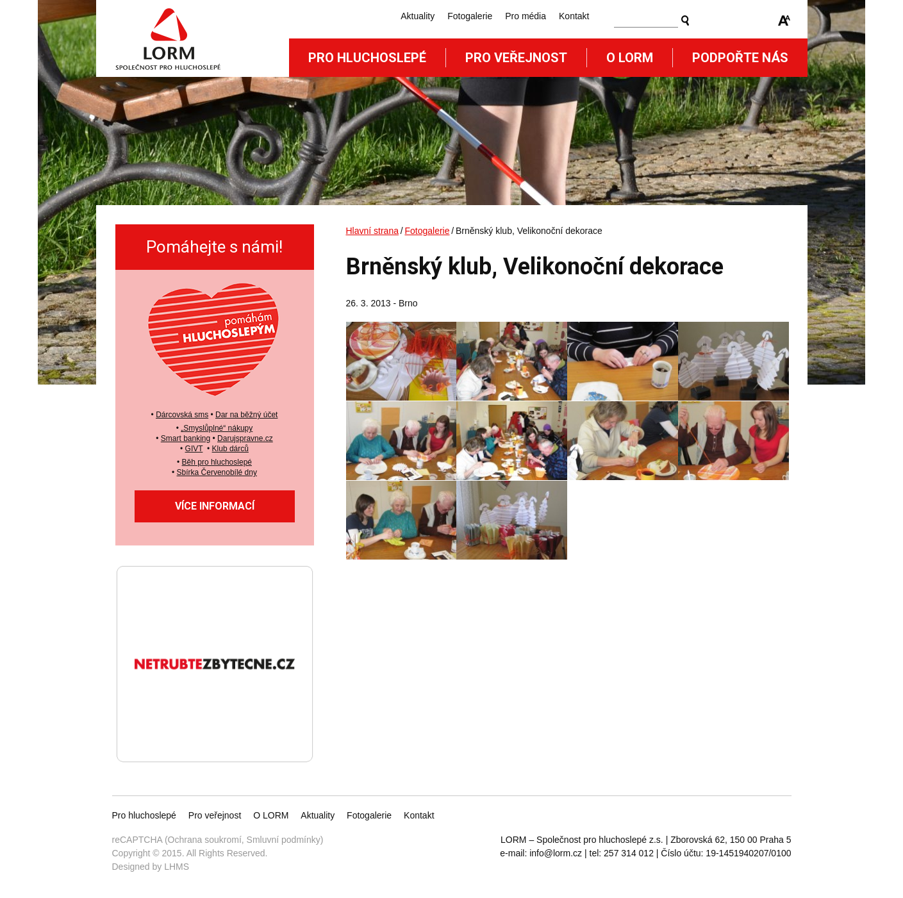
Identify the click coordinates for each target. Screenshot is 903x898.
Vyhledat (685, 20)
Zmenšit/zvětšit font (784, 20)
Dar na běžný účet (246, 414)
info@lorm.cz (555, 853)
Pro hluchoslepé (367, 57)
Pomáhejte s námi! (214, 246)
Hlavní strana (372, 231)
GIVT (194, 448)
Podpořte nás (740, 57)
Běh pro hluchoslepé (217, 462)
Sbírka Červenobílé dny (217, 472)
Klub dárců (230, 448)
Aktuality (418, 16)
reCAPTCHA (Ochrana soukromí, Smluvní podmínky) (218, 840)
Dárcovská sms (182, 414)
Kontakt (574, 16)
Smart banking (185, 438)
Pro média (525, 16)
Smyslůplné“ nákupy (218, 428)
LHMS (176, 866)
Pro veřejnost (516, 57)
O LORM (270, 815)
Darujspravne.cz (245, 438)
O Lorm (629, 57)
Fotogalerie (469, 16)
